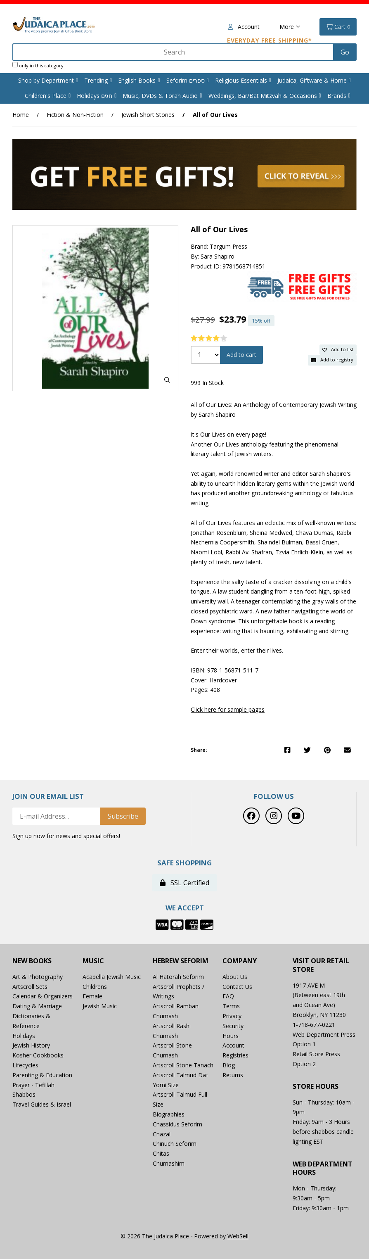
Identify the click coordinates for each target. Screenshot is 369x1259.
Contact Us (237, 987)
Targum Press (228, 246)
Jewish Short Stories (148, 115)
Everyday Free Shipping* (269, 40)
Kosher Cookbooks (38, 1055)
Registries (235, 1055)
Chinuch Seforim (174, 1143)
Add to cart (241, 355)
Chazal (161, 1134)
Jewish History (31, 1045)
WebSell (237, 1236)
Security (233, 1026)
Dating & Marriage (37, 1006)
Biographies (168, 1114)
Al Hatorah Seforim (178, 977)
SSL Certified (184, 882)
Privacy (231, 1016)
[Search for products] (173, 52)
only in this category (38, 65)
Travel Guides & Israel (41, 1104)
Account (244, 27)
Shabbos (23, 1094)
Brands (336, 96)
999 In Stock (207, 383)
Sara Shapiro (217, 256)
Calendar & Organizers (42, 996)
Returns (232, 1075)
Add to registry (332, 359)
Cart (338, 27)
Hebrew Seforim (180, 961)
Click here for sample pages (228, 709)
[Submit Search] (345, 52)
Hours (230, 1036)
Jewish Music (100, 1006)
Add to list (337, 349)
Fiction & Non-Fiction (75, 115)
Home (20, 115)
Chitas (161, 1153)
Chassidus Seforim (177, 1124)
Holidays (23, 1036)
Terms (231, 1006)
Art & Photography (37, 977)
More (289, 27)
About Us (234, 977)
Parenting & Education (42, 1075)
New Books (32, 961)
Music (93, 961)
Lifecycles (25, 1065)
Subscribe (123, 816)
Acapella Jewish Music (112, 977)
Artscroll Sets (29, 987)
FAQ (228, 996)
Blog (228, 1065)
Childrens (95, 987)
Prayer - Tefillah (33, 1085)
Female (92, 996)
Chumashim (168, 1163)
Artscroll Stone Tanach (183, 1065)
